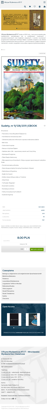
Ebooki (30, 227)
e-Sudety (35, 227)
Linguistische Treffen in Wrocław (11, 283)
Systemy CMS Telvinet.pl (22, 408)
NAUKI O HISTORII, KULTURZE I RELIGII (10, 226)
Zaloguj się (40, 6)
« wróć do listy (42, 53)
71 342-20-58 (5, 379)
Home (3, 49)
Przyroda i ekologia (18, 227)
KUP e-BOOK (37, 249)
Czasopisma (8, 270)
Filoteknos (5, 278)
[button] (3, 20)
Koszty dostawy (12, 395)
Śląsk (38, 227)
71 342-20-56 (5, 372)
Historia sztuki (26, 226)
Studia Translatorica (8, 293)
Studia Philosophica (8, 291)
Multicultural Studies (8, 286)
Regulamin (4, 395)
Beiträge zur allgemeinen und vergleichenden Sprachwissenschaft (22, 274)
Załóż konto (45, 6)
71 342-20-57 (5, 375)
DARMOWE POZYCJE (22, 332)
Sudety (4, 296)
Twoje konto (4, 408)
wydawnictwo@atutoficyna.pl (15, 363)
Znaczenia (5, 298)
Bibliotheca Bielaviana (8, 276)
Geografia (11, 227)
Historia (21, 226)
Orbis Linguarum (7, 288)
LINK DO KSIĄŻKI (10, 21)
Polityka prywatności (24, 395)
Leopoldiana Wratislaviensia (10, 281)
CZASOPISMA (26, 227)
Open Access (8, 307)
